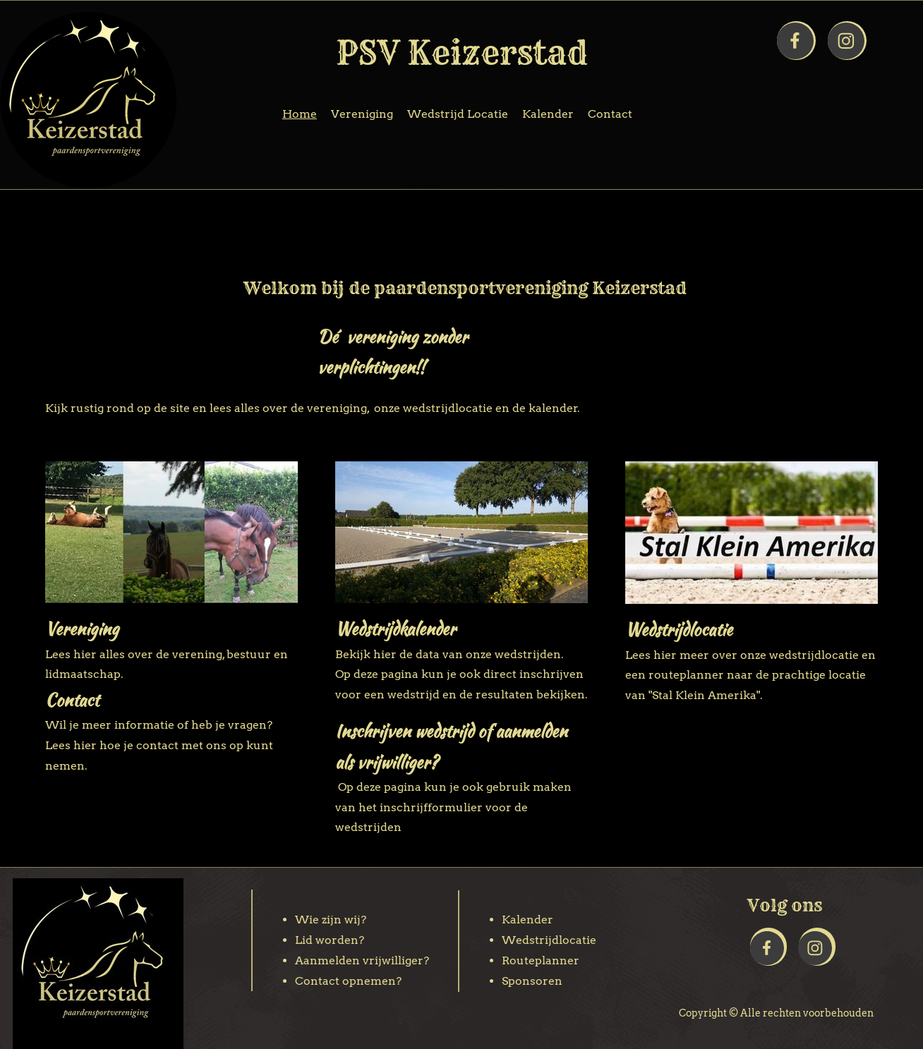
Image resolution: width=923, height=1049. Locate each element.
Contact (72, 700)
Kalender (527, 919)
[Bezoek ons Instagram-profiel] (846, 41)
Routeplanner (540, 960)
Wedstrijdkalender (395, 629)
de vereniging (329, 408)
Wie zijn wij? (330, 919)
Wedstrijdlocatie (678, 629)
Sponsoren (532, 981)
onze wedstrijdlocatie (433, 408)
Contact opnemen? (348, 981)
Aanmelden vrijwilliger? (362, 960)
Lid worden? (329, 940)
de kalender (545, 408)
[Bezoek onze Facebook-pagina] (795, 41)
